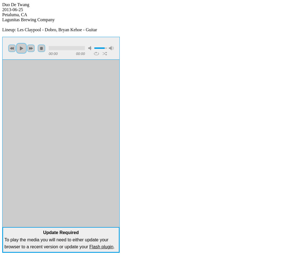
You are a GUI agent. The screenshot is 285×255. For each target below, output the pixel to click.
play (21, 48)
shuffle (104, 53)
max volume (111, 48)
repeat (96, 53)
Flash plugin (101, 246)
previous (12, 48)
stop (41, 48)
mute (90, 48)
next (31, 48)
